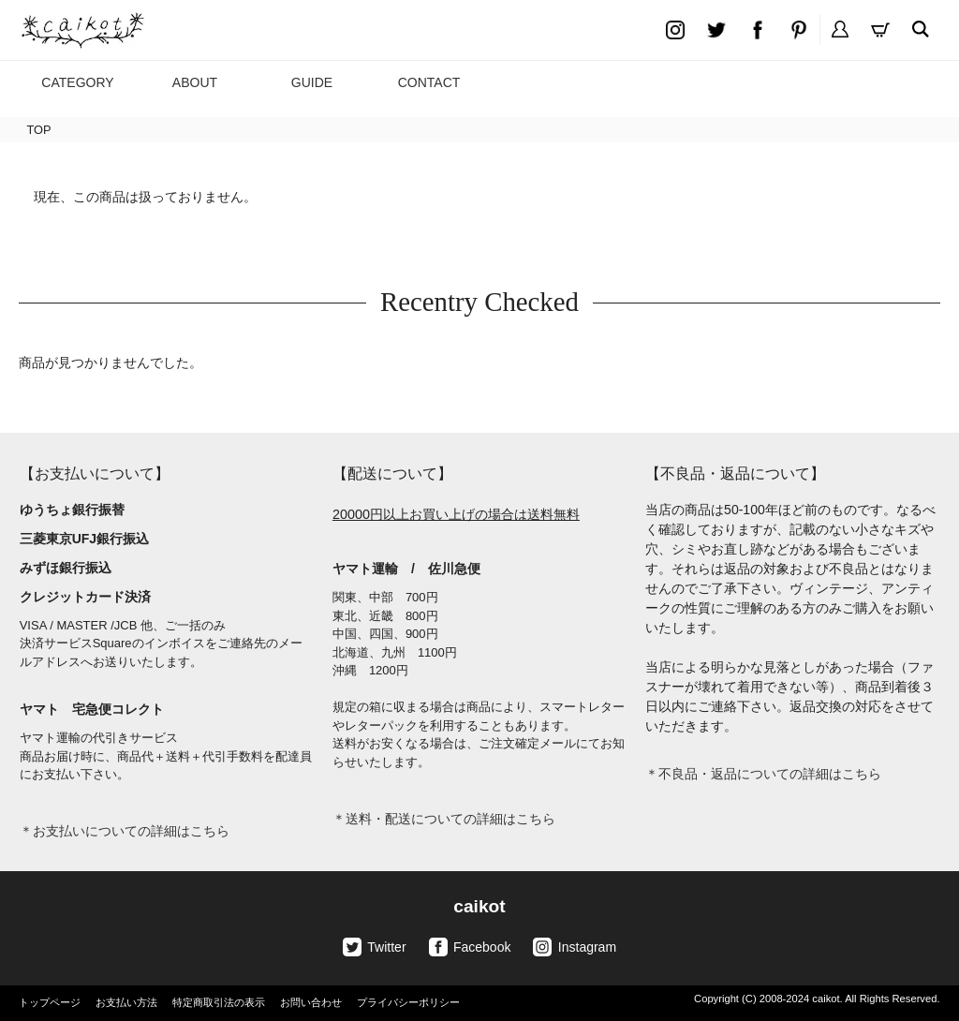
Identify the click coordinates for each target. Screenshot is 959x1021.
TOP (38, 130)
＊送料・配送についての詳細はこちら (443, 818)
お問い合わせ (311, 1002)
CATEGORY (77, 82)
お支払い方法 (126, 1002)
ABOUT (194, 82)
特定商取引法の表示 (218, 1002)
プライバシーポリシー (408, 1002)
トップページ (50, 1002)
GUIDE (311, 82)
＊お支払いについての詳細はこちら (124, 830)
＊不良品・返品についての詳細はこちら (763, 773)
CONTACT (429, 82)
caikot (479, 906)
